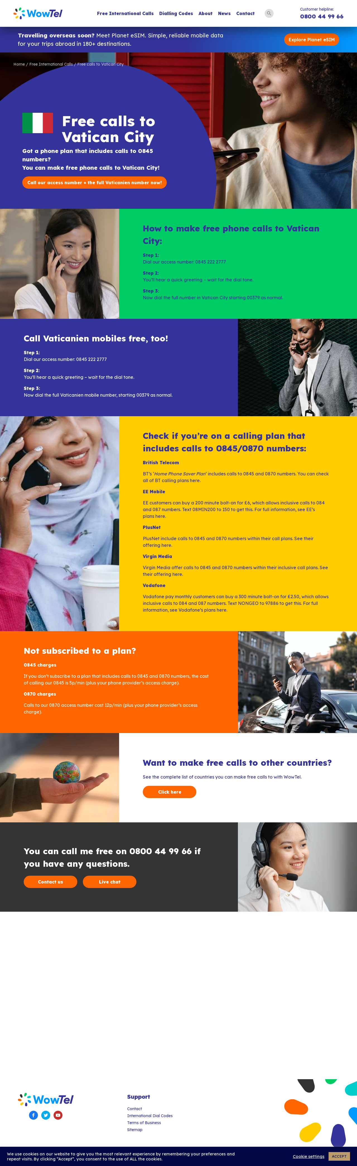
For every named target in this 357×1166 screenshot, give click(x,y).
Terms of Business (144, 1122)
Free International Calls (125, 13)
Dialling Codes (176, 13)
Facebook (33, 1115)
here (195, 480)
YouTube (58, 1115)
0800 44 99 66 (322, 16)
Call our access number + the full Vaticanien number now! (94, 182)
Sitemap (135, 1129)
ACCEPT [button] (339, 1156)
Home (19, 64)
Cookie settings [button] (308, 1156)
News (224, 13)
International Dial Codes (150, 1115)
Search (269, 13)
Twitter (45, 1115)
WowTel (37, 13)
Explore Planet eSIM (312, 39)
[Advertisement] (167, 995)
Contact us (50, 882)
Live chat (109, 882)
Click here (169, 792)
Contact (245, 13)
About (206, 13)
